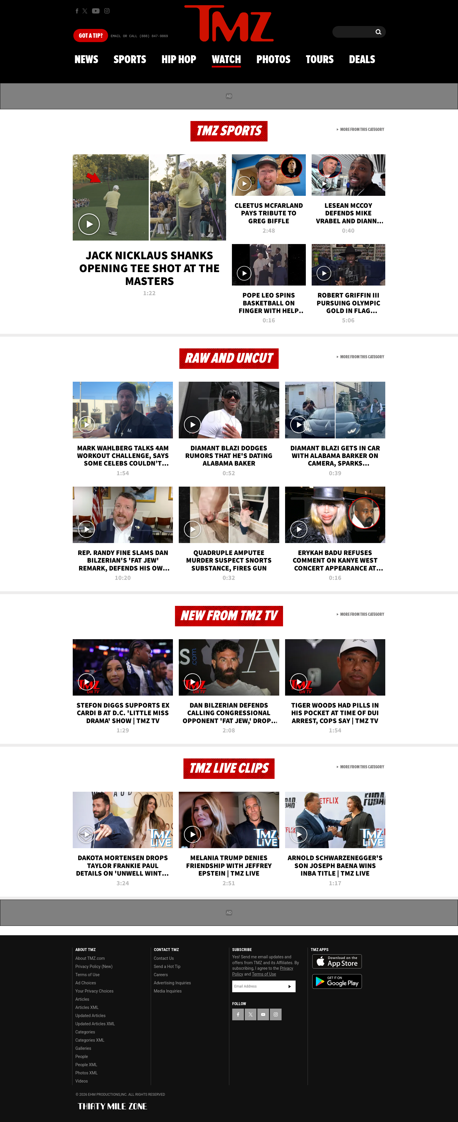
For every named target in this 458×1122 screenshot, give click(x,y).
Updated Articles (90, 1015)
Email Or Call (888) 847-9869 (139, 36)
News (86, 60)
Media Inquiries (168, 991)
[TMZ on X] (86, 11)
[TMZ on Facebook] (77, 11)
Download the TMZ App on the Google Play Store (337, 981)
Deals (362, 60)
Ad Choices (85, 983)
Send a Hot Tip (167, 966)
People (81, 1056)
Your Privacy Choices (94, 991)
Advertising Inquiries (172, 983)
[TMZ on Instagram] (107, 11)
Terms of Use (87, 974)
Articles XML (87, 1007)
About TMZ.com (90, 958)
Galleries (83, 1048)
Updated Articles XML (95, 1023)
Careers (161, 974)
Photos (273, 60)
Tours (320, 60)
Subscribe (290, 986)
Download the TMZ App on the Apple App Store (337, 961)
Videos (81, 1081)
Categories (85, 1032)
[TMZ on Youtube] (96, 11)
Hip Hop (179, 60)
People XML (86, 1064)
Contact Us (164, 958)
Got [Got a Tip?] (91, 36)
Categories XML (89, 1040)
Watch (226, 60)
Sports (130, 60)
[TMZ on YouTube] (263, 1014)
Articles (82, 999)
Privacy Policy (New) (93, 966)
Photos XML (86, 1073)
